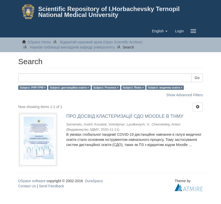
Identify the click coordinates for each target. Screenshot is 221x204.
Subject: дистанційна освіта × (69, 87)
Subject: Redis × (133, 87)
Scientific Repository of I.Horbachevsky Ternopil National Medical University (109, 11)
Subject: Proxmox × (105, 87)
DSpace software (32, 181)
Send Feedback (51, 186)
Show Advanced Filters (184, 95)
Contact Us (27, 186)
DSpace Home (39, 42)
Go (197, 78)
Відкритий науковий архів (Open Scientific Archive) (101, 42)
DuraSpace (94, 181)
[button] (159, 31)
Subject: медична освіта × (165, 87)
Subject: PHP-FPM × (33, 87)
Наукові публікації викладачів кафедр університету (72, 47)
